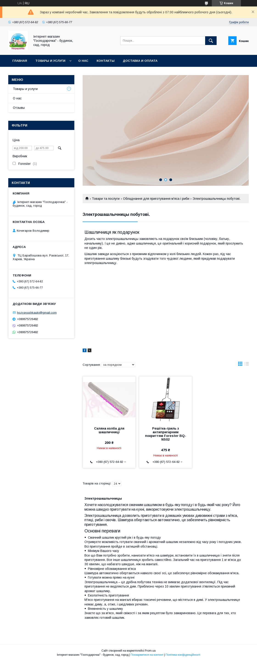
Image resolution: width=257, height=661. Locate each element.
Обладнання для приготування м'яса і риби (156, 198)
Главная (19, 60)
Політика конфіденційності (182, 654)
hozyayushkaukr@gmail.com (37, 312)
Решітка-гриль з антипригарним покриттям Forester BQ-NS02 (165, 434)
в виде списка (247, 365)
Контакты (106, 60)
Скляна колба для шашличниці (109, 430)
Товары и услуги (50, 60)
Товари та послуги (106, 198)
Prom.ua (150, 650)
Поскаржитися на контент (147, 654)
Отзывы (19, 108)
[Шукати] (211, 40)
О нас (83, 60)
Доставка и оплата (140, 60)
